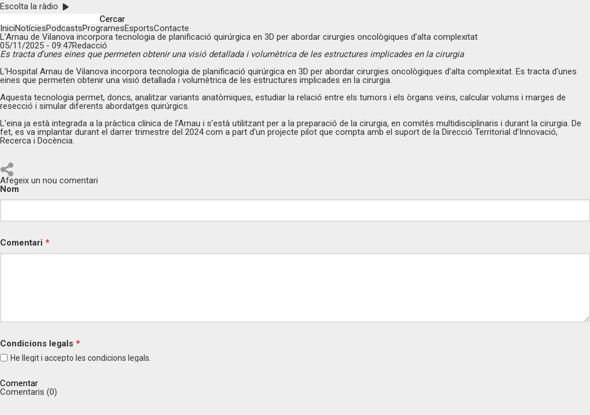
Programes (103, 28)
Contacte (171, 28)
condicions (107, 358)
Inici (7, 28)
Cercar (112, 19)
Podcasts (64, 28)
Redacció (89, 45)
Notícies (30, 28)
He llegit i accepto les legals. (80, 358)
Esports (139, 28)
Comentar (19, 383)
